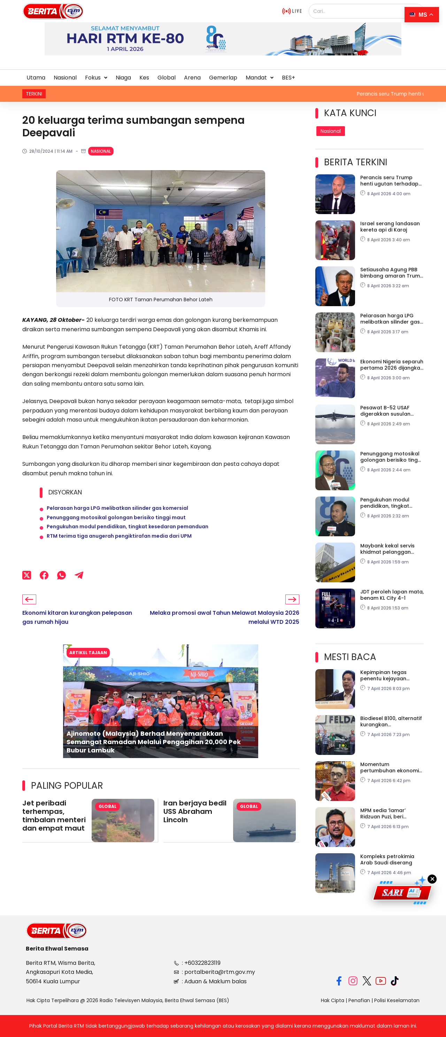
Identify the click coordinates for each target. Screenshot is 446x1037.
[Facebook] (44, 588)
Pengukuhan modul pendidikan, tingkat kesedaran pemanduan (127, 534)
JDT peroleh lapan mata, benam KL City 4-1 (392, 595)
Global (166, 78)
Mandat (260, 78)
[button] (96, 78)
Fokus (96, 78)
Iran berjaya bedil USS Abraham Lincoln (194, 826)
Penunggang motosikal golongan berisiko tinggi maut (116, 522)
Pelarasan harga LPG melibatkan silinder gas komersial (117, 509)
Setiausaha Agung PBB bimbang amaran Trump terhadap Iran (391, 272)
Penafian (359, 1000)
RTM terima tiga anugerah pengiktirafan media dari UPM (119, 547)
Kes (144, 78)
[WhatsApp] (61, 588)
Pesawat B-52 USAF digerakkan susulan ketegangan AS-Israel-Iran (389, 410)
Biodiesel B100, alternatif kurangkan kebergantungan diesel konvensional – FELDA (391, 721)
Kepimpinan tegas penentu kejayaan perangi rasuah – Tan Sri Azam (391, 675)
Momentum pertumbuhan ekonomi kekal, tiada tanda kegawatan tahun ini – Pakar (389, 767)
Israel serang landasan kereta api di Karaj (390, 226)
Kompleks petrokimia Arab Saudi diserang (387, 859)
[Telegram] (79, 588)
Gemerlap (223, 78)
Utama (35, 78)
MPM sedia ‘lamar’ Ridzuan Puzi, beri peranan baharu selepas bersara (383, 813)
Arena (192, 78)
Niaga (123, 78)
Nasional (65, 78)
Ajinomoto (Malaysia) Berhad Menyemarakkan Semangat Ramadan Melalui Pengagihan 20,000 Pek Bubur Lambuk (154, 756)
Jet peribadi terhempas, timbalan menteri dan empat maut (54, 830)
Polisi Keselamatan (397, 1000)
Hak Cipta (332, 1000)
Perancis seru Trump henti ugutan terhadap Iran (389, 180)
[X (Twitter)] (26, 588)
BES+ (288, 78)
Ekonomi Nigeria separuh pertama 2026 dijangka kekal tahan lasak (391, 364)
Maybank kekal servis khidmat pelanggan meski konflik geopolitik (390, 549)
